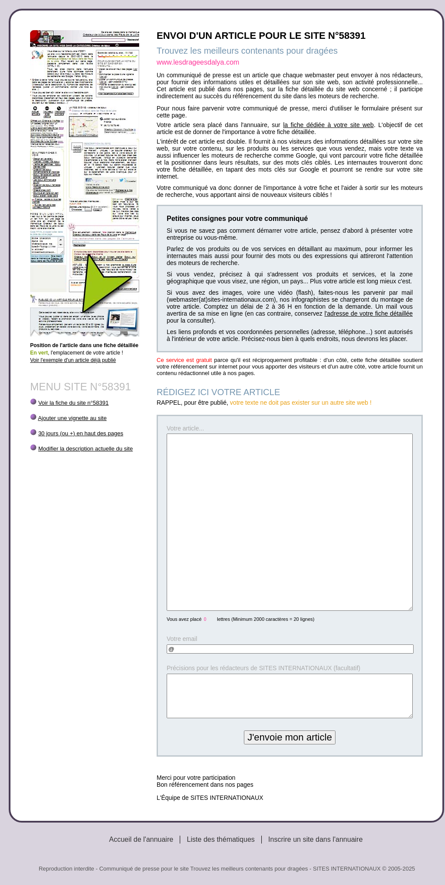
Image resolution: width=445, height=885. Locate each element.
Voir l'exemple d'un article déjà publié (73, 360)
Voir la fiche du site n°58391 (73, 402)
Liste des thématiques (221, 839)
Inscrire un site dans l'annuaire (315, 839)
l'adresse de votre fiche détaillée (369, 313)
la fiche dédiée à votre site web (328, 124)
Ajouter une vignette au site (72, 418)
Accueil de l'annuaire (141, 839)
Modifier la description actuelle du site (85, 448)
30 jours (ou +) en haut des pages (80, 433)
